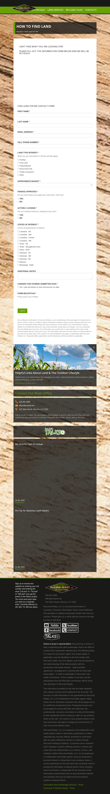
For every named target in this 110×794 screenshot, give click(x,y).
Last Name (24, 122)
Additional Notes (27, 271)
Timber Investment (26, 172)
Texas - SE (23, 244)
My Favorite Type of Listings (29, 444)
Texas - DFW (24, 250)
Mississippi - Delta (26, 265)
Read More (19, 502)
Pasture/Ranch (25, 166)
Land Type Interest (28, 153)
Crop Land (23, 163)
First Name (24, 111)
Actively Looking (27, 208)
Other (21, 175)
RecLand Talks (74, 9)
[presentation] (31, 302)
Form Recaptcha (27, 293)
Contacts (91, 9)
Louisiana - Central (26, 238)
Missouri (22, 262)
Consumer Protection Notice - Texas (59, 788)
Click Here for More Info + (25, 383)
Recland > (20, 31)
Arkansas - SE (25, 253)
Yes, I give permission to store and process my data (39, 287)
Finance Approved (28, 192)
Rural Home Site (25, 169)
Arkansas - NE (25, 259)
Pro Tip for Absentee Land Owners (32, 510)
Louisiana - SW (25, 241)
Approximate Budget (29, 181)
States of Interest (28, 225)
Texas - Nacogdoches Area (29, 247)
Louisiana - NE (25, 232)
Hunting (22, 160)
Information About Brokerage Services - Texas (63, 785)
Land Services (55, 9)
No (20, 202)
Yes (21, 199)
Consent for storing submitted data (38, 284)
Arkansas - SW (25, 256)
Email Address (26, 132)
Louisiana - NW (25, 235)
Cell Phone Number (28, 142)
